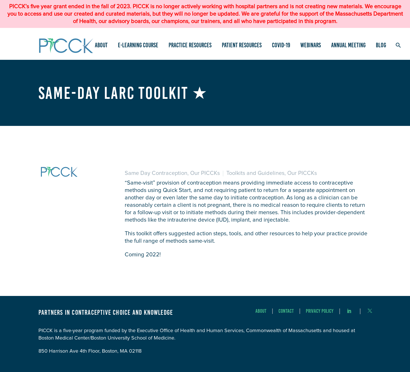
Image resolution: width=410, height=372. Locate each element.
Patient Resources (242, 45)
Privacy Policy (319, 311)
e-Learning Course (138, 45)
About (101, 45)
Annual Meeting (348, 45)
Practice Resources (190, 45)
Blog (381, 45)
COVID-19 (281, 45)
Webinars (310, 45)
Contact (286, 311)
